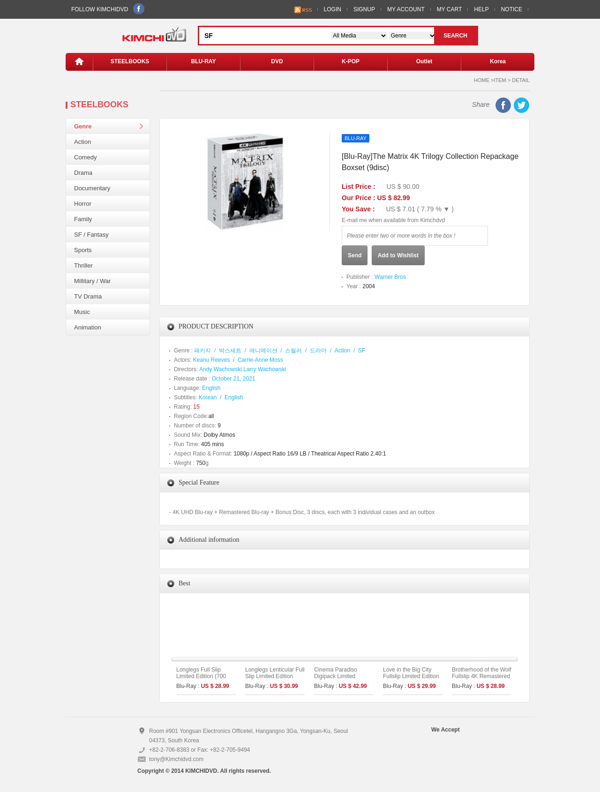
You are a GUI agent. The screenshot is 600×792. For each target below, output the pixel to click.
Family (83, 219)
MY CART (449, 9)
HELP (481, 9)
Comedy (85, 157)
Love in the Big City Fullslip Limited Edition (411, 673)
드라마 (318, 350)
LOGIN (332, 9)
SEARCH (455, 35)
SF (361, 350)
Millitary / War (92, 280)
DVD (277, 61)
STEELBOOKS (130, 61)
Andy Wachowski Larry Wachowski (242, 369)
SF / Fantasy (91, 234)
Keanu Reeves (211, 360)
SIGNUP (364, 9)
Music (82, 311)
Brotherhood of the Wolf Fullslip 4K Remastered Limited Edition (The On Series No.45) (481, 679)
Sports (83, 250)
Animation (87, 327)
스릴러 (293, 350)
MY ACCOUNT (406, 9)
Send (354, 255)
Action (82, 141)
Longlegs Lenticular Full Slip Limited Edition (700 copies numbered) (275, 676)
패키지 (202, 350)
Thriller (83, 265)
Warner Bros (390, 277)
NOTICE (511, 9)
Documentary (92, 188)
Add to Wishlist (398, 255)
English (211, 388)
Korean (208, 397)
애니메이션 (263, 350)
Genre (83, 126)
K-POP (351, 61)
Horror (82, 203)
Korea (498, 61)
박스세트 (230, 350)
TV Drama (88, 296)
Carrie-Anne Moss (260, 360)
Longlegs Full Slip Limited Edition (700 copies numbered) (201, 676)
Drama (83, 172)
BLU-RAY (203, 61)
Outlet (424, 61)
